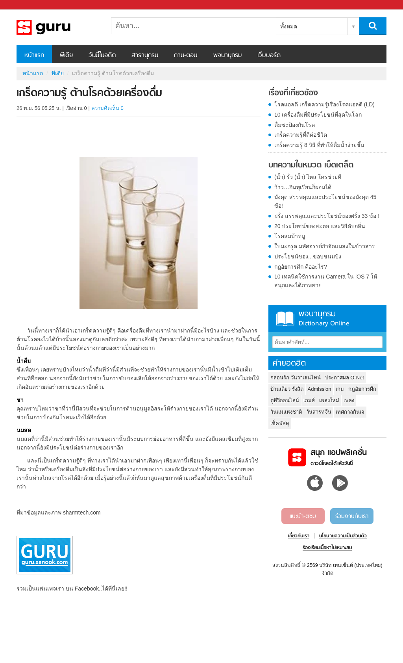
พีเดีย (66, 55)
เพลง (349, 400)
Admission (319, 389)
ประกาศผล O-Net (344, 378)
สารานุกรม (144, 55)
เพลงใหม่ (329, 400)
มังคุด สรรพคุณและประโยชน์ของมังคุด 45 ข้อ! (325, 201)
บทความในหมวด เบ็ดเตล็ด (310, 165)
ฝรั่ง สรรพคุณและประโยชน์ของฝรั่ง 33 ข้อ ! (326, 216)
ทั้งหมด (288, 26)
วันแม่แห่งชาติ (286, 412)
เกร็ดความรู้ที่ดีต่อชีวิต (300, 135)
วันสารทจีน (318, 412)
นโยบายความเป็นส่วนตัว (343, 536)
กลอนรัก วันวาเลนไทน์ (295, 378)
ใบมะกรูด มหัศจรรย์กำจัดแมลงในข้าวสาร (324, 246)
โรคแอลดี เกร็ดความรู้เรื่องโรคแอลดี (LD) (324, 104)
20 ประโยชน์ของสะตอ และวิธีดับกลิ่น (319, 226)
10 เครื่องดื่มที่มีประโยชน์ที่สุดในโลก (318, 114)
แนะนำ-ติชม (303, 516)
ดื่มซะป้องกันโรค (294, 125)
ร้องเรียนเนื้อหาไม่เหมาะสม (327, 548)
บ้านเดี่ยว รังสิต (286, 389)
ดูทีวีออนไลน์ (284, 400)
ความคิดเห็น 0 (107, 108)
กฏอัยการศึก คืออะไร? (300, 267)
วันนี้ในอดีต (102, 55)
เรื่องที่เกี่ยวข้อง (293, 93)
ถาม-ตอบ (186, 55)
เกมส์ (309, 400)
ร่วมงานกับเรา (351, 516)
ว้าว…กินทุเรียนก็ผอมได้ (302, 187)
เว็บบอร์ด (269, 55)
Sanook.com (23, 5)
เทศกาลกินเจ (350, 412)
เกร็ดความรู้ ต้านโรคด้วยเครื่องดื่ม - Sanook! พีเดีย (58, 27)
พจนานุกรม (227, 55)
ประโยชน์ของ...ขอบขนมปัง (307, 256)
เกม (340, 389)
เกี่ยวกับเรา (298, 536)
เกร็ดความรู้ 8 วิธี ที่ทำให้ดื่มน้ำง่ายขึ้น (319, 145)
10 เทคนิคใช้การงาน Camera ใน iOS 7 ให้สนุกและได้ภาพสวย (325, 280)
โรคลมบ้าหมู (289, 236)
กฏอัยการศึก (362, 389)
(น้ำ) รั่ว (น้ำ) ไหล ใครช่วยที (307, 177)
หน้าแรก (34, 55)
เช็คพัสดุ (279, 423)
